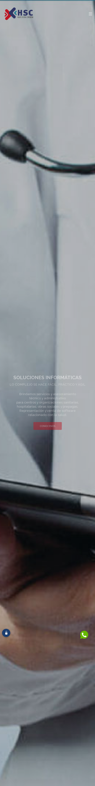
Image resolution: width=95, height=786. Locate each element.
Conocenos (47, 432)
